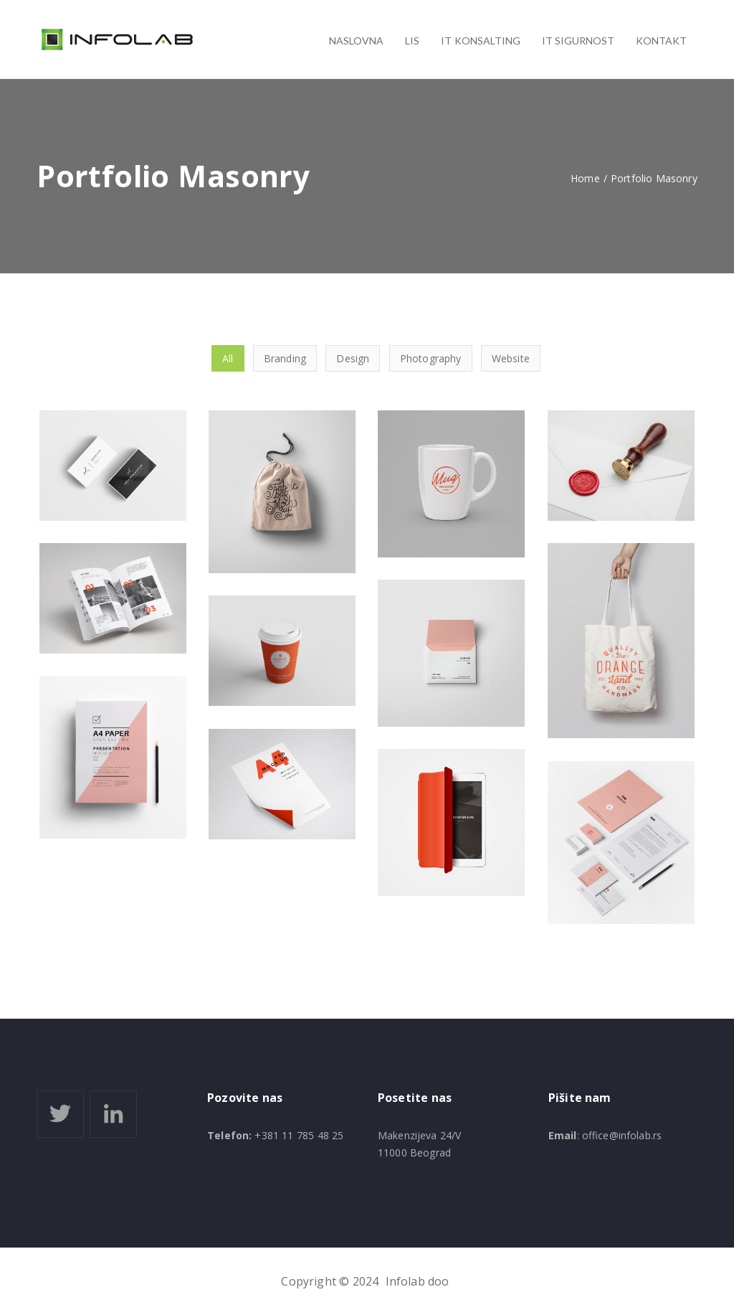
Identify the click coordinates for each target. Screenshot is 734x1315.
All (227, 358)
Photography (431, 358)
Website (511, 358)
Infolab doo (417, 1281)
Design (352, 358)
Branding (285, 358)
